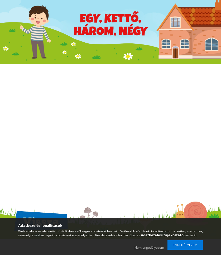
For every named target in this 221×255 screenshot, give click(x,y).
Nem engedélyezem (149, 247)
